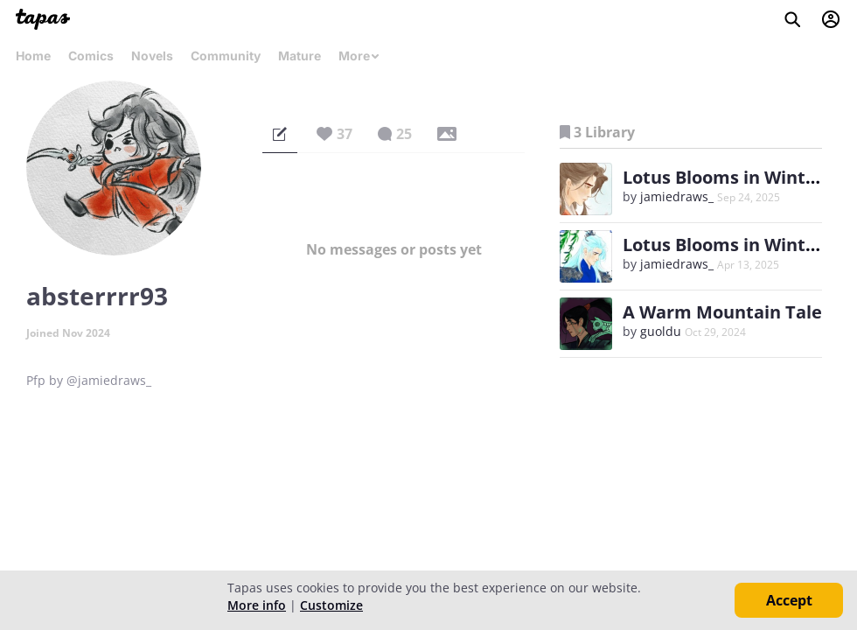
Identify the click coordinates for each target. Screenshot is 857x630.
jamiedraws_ (677, 196)
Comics (91, 55)
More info (256, 605)
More (359, 55)
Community (226, 55)
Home (33, 55)
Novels (152, 55)
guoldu (660, 331)
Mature (299, 55)
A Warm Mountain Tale (722, 312)
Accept (789, 600)
